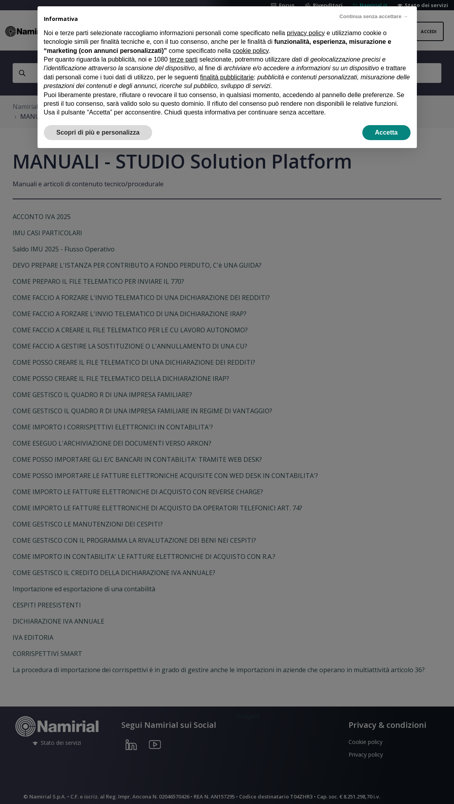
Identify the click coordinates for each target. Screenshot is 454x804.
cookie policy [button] (250, 50)
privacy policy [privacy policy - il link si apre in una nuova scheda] (306, 33)
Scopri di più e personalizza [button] (98, 132)
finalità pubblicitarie (227, 77)
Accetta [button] (386, 132)
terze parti (184, 59)
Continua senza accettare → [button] (373, 16)
